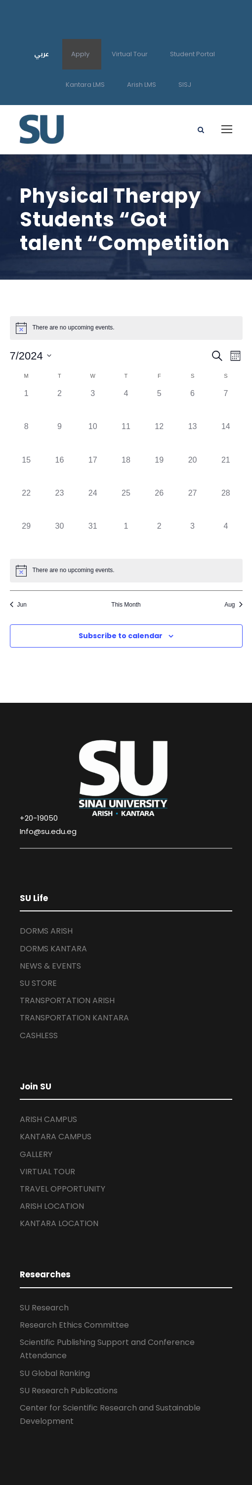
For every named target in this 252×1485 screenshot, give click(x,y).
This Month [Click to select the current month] (125, 604)
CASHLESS (39, 1035)
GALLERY (36, 1154)
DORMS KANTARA (53, 948)
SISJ (184, 84)
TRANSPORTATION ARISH (67, 1000)
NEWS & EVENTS (50, 966)
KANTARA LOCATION (59, 1223)
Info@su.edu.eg (48, 831)
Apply (80, 54)
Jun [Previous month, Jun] (18, 604)
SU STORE (38, 983)
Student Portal (192, 54)
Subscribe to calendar (121, 636)
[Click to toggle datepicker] (30, 356)
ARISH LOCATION (52, 1206)
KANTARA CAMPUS (55, 1136)
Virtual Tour (130, 54)
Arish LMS (141, 84)
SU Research (44, 1307)
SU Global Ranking (55, 1373)
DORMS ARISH (46, 931)
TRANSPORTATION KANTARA (74, 1017)
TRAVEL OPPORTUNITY (62, 1189)
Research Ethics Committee (74, 1325)
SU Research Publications (69, 1390)
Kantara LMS (85, 84)
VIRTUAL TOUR (47, 1171)
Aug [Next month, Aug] (233, 604)
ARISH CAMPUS (48, 1119)
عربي (41, 54)
